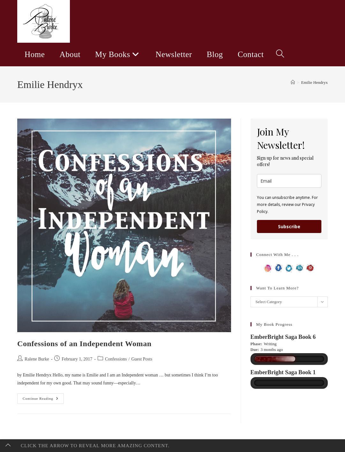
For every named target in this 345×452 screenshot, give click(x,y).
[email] (289, 181)
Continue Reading (43, 400)
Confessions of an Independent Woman (84, 343)
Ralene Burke (37, 359)
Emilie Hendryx (314, 82)
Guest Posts (141, 359)
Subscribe (289, 226)
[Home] (293, 82)
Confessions (116, 359)
